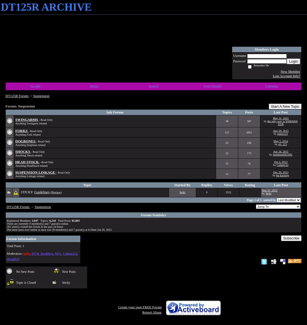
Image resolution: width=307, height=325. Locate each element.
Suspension (41, 96)
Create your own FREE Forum (140, 307)
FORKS (21, 131)
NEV (58, 254)
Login (293, 61)
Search (153, 86)
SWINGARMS (27, 120)
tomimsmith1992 (282, 154)
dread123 (13, 259)
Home (94, 86)
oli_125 (282, 144)
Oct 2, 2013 (281, 161)
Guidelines (41, 192)
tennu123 (282, 133)
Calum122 (282, 164)
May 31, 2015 (281, 118)
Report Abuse (152, 312)
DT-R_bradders (42, 254)
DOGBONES (25, 141)
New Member (290, 71)
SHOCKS (23, 152)
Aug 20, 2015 (281, 130)
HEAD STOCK (27, 162)
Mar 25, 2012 (269, 190)
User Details (213, 86)
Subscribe (291, 238)
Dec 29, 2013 (280, 172)
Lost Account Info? (286, 76)
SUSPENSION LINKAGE (35, 172)
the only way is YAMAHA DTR (282, 123)
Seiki (182, 192)
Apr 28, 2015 (280, 151)
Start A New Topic (285, 106)
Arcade (35, 86)
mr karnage (282, 175)
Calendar (271, 86)
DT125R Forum (17, 96)
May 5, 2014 (281, 141)
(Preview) (56, 192)
